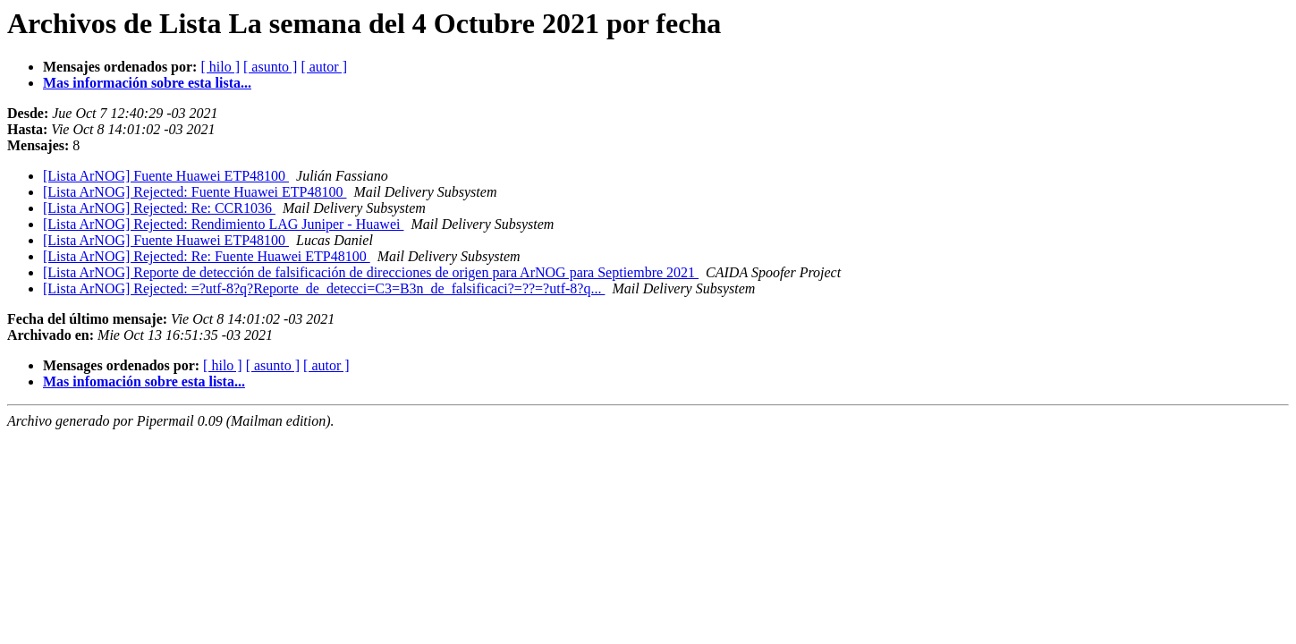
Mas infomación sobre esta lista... (144, 381)
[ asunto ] (270, 66)
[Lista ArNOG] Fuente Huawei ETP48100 (166, 175)
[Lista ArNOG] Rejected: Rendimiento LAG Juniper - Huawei (223, 224)
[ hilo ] (220, 66)
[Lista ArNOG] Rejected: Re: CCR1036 (159, 208)
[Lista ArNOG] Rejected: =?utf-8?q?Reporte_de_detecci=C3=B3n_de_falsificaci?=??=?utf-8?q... (324, 288)
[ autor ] (324, 66)
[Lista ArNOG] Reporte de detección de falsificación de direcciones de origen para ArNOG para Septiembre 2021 (371, 272)
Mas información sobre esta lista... (147, 82)
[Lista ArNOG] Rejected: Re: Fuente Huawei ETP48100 (206, 256)
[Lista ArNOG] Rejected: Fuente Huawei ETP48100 (194, 191)
